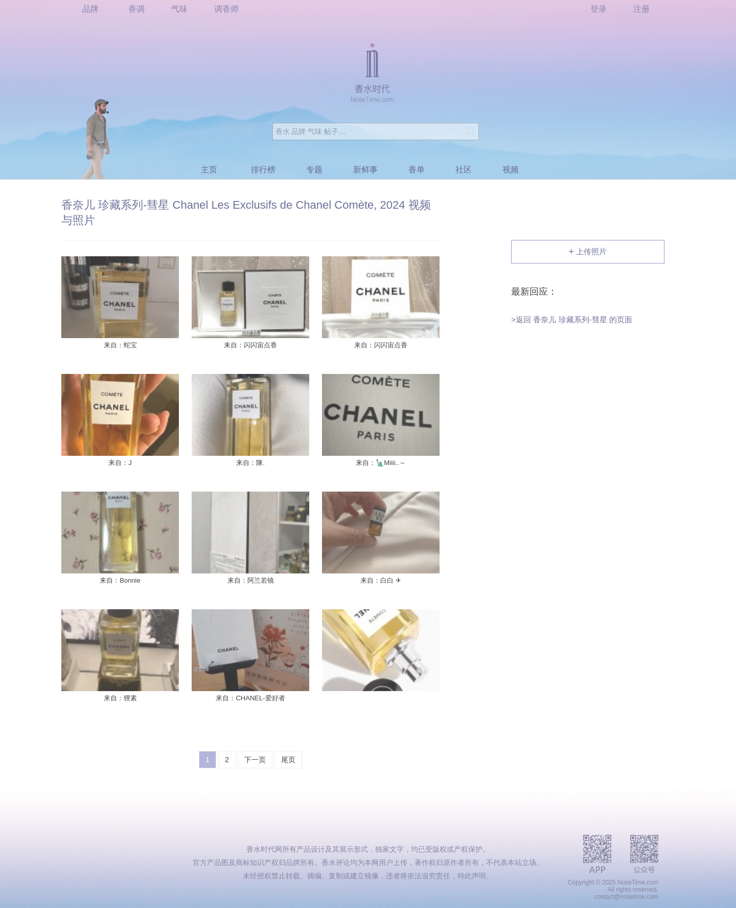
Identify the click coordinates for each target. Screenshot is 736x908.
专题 (314, 169)
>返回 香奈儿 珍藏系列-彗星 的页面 (571, 319)
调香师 (226, 9)
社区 (463, 169)
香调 (136, 9)
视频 (510, 169)
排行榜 (263, 169)
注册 (641, 9)
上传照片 (588, 252)
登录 (598, 9)
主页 (209, 169)
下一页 (255, 760)
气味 (179, 9)
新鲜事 (365, 169)
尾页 (288, 760)
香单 (416, 169)
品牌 (90, 9)
